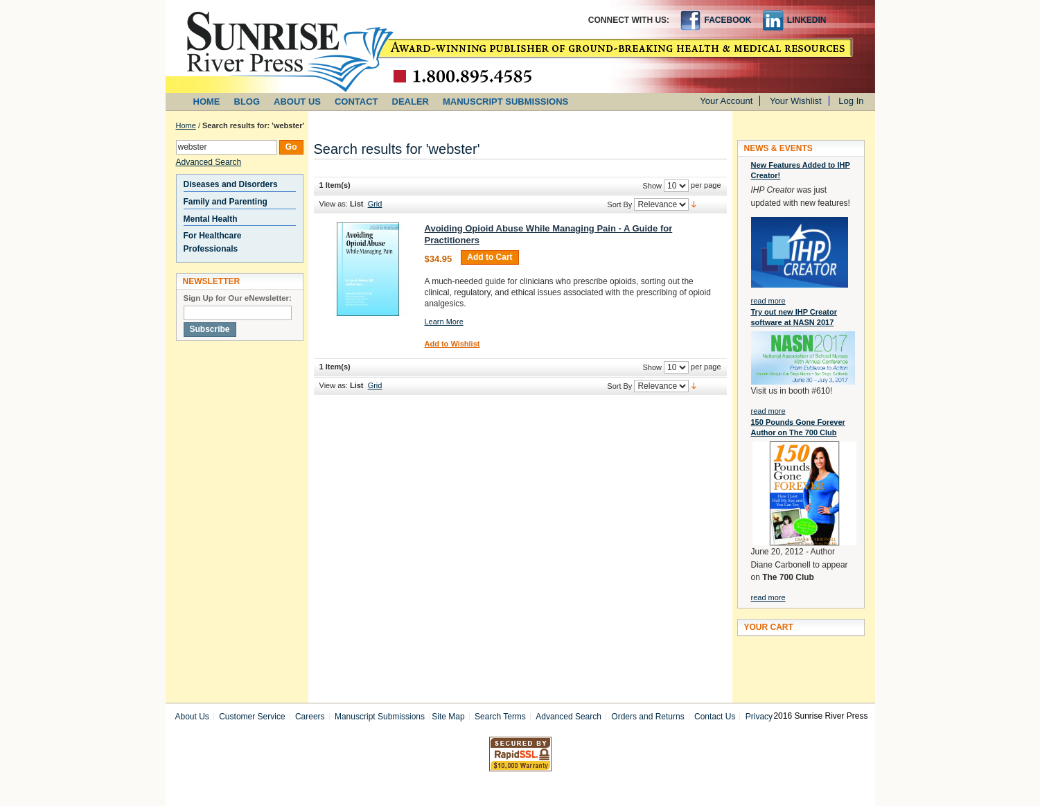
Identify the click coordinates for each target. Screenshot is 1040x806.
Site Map (448, 716)
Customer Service (252, 716)
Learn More (444, 321)
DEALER (410, 101)
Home (186, 125)
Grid (375, 204)
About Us (192, 716)
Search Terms (500, 716)
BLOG (247, 101)
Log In (850, 101)
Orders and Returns (647, 716)
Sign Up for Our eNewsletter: (238, 298)
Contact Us (714, 716)
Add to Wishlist (452, 344)
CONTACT (356, 101)
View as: (333, 204)
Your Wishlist (796, 101)
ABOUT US (297, 101)
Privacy (759, 716)
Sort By (619, 204)
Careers (310, 716)
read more (768, 301)
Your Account (726, 101)
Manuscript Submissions (380, 716)
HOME (206, 101)
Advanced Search (209, 162)
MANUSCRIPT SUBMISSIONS (505, 101)
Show (652, 186)
